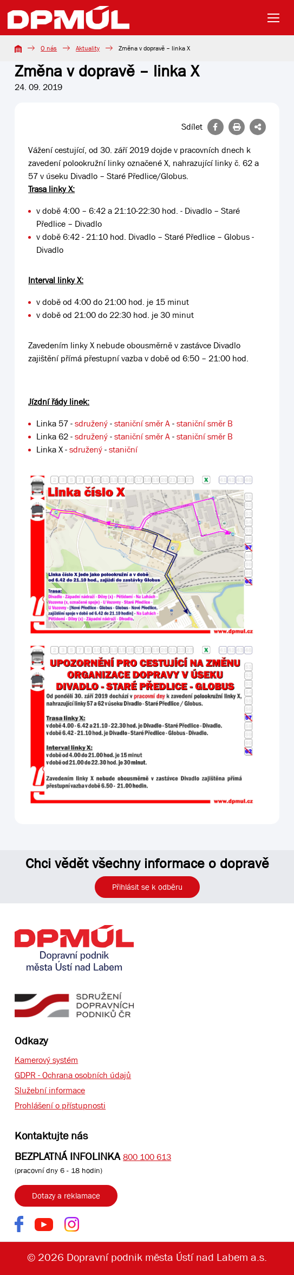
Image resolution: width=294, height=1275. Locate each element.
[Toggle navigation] (276, 18)
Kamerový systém (46, 1060)
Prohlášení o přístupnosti (60, 1105)
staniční (123, 449)
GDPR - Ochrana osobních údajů (73, 1075)
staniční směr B (205, 423)
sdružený (91, 423)
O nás (49, 48)
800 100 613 (147, 1157)
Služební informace (50, 1090)
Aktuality (88, 48)
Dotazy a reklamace (66, 1195)
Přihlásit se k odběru (147, 887)
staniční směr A (142, 423)
